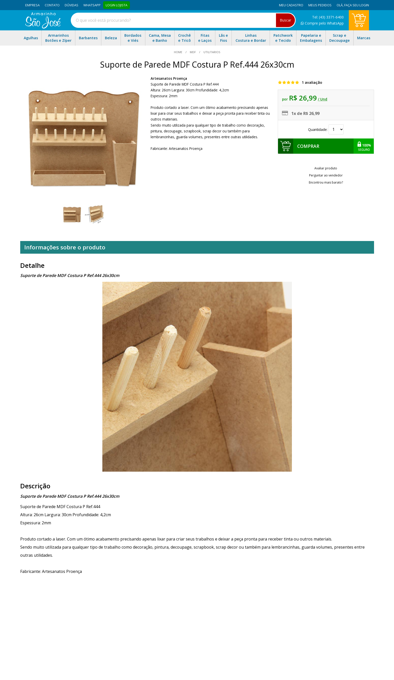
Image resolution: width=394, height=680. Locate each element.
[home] (42, 27)
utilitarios (211, 52)
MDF (193, 52)
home (178, 52)
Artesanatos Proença (169, 78)
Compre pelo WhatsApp (322, 23)
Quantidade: (326, 129)
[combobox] (183, 20)
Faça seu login (356, 5)
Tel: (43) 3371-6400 (328, 17)
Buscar (285, 20)
